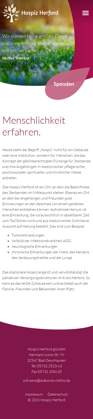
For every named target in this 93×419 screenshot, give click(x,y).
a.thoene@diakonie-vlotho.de (46, 380)
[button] (85, 13)
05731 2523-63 (49, 366)
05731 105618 (50, 371)
